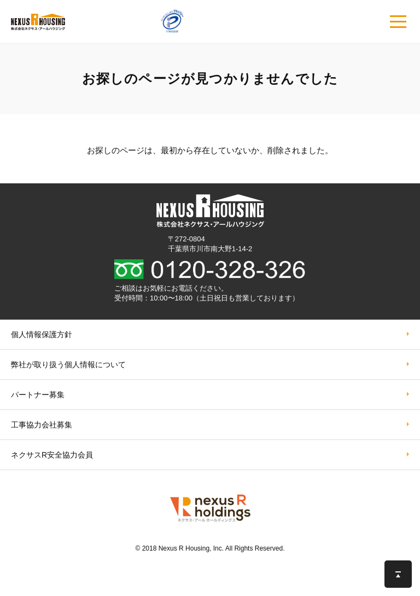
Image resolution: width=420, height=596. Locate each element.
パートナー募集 (38, 394)
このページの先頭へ (398, 574)
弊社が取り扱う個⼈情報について (68, 364)
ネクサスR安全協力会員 (52, 454)
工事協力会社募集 (41, 424)
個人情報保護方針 (41, 334)
